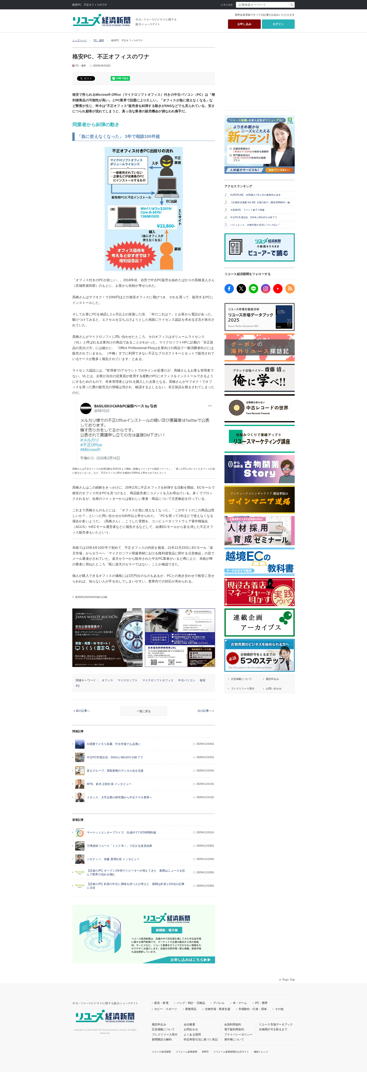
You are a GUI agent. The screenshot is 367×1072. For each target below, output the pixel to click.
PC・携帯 (99, 40)
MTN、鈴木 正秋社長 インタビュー (109, 784)
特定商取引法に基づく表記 (201, 1039)
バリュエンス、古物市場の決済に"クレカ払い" (254, 225)
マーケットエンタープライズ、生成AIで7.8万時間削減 (121, 832)
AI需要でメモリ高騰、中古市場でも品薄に (114, 744)
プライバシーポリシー (238, 1034)
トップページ (79, 40)
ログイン (278, 24)
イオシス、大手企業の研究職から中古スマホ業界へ (119, 797)
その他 (279, 1009)
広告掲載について (163, 1029)
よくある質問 (192, 1034)
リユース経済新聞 (161, 1051)
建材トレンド (261, 1051)
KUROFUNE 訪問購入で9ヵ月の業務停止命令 (255, 195)
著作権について (234, 1039)
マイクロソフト (128, 680)
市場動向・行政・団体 (253, 1009)
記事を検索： (228, 5)
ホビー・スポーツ (165, 1009)
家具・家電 (161, 1003)
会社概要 (189, 1024)
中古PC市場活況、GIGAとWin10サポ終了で (115, 757)
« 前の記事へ (81, 710)
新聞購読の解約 (162, 1039)
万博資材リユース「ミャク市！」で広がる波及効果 (119, 845)
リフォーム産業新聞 (186, 1051)
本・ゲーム (240, 1003)
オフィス (107, 680)
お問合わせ (191, 1029)
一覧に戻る (144, 711)
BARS (205, 1051)
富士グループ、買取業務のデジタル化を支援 (115, 770)
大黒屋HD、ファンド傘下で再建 (247, 210)
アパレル (219, 1003)
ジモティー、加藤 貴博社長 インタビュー (113, 859)
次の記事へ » (206, 710)
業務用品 (191, 1009)
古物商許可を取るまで (273, 1029)
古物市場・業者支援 (217, 1009)
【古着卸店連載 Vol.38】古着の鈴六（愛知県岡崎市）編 (260, 202)
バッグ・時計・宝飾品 (191, 1003)
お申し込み (244, 24)
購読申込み (159, 1024)
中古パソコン (186, 680)
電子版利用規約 (234, 1029)
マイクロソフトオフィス (157, 680)
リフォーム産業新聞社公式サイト (231, 1051)
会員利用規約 (232, 1024)
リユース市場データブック (276, 1024)
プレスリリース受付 (164, 1034)
